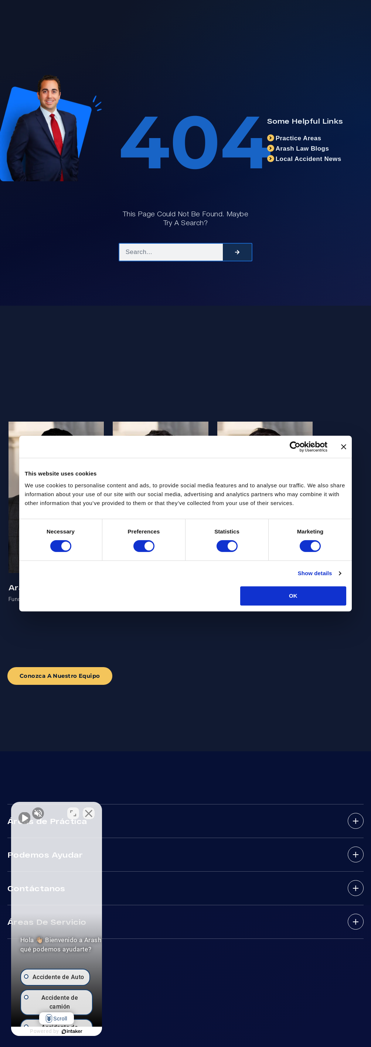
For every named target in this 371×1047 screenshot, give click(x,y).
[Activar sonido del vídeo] (24, 811)
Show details (315, 573)
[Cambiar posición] (115, 811)
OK (293, 596)
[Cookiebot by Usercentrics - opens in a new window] (295, 446)
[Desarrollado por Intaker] (93, 1031)
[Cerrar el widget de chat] (131, 811)
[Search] (237, 252)
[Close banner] (343, 446)
